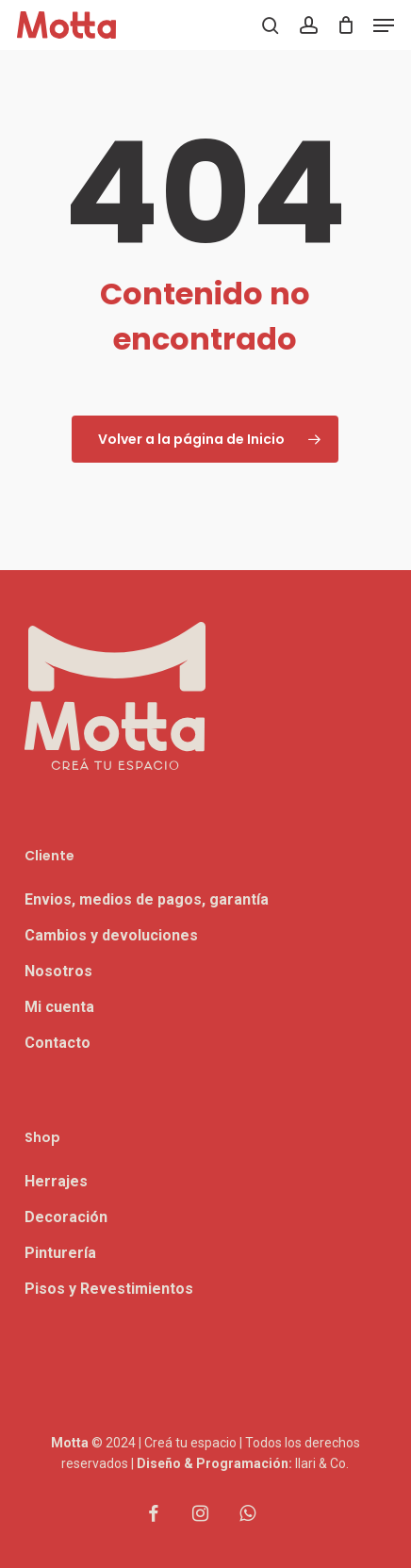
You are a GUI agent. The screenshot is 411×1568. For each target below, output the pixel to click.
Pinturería (60, 1253)
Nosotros (58, 971)
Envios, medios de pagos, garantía (147, 899)
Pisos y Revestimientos (109, 1289)
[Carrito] (345, 25)
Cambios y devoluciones (111, 935)
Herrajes (56, 1181)
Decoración (66, 1217)
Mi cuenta (59, 1007)
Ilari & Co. (322, 1463)
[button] (383, 25)
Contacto (57, 1043)
